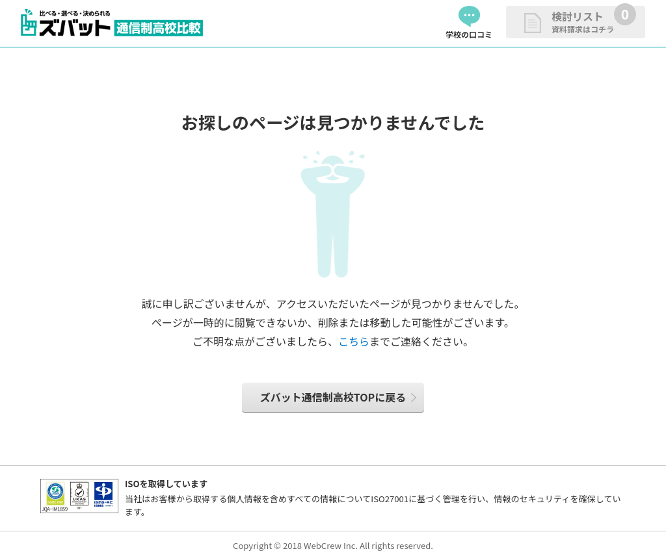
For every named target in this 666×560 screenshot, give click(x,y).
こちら (353, 341)
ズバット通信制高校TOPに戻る (333, 397)
